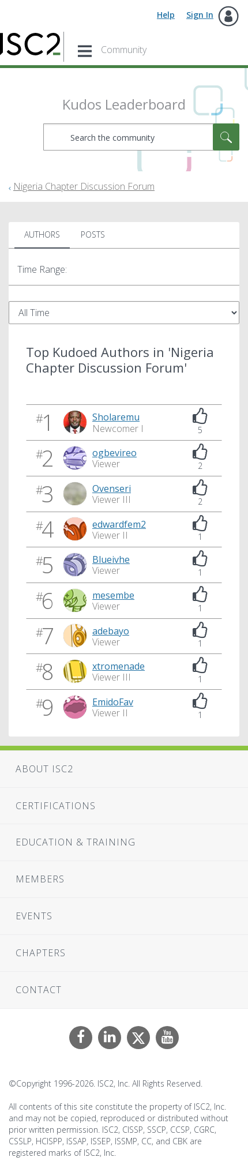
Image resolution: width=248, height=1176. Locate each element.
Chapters (41, 952)
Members (40, 879)
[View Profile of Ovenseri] (111, 488)
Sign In (199, 14)
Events (34, 916)
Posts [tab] (93, 234)
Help (166, 14)
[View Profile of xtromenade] (118, 666)
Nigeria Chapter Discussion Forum (84, 186)
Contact (39, 989)
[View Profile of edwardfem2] (119, 524)
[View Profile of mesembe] (113, 595)
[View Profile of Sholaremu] (116, 417)
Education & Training (76, 842)
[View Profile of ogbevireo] (114, 452)
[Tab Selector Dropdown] (124, 312)
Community (123, 49)
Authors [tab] (42, 234)
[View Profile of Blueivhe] (111, 559)
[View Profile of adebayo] (110, 631)
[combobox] (141, 137)
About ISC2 (44, 768)
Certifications (56, 805)
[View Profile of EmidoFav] (112, 702)
